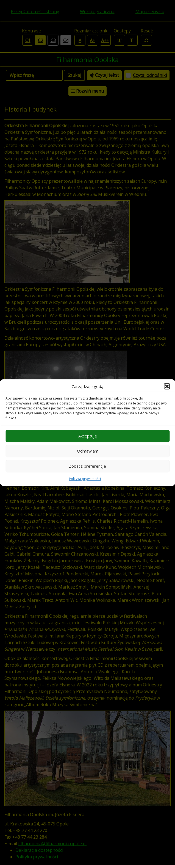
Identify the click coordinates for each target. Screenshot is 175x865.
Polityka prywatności (85, 478)
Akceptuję (87, 436)
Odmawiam (87, 451)
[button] (167, 386)
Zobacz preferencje (87, 466)
